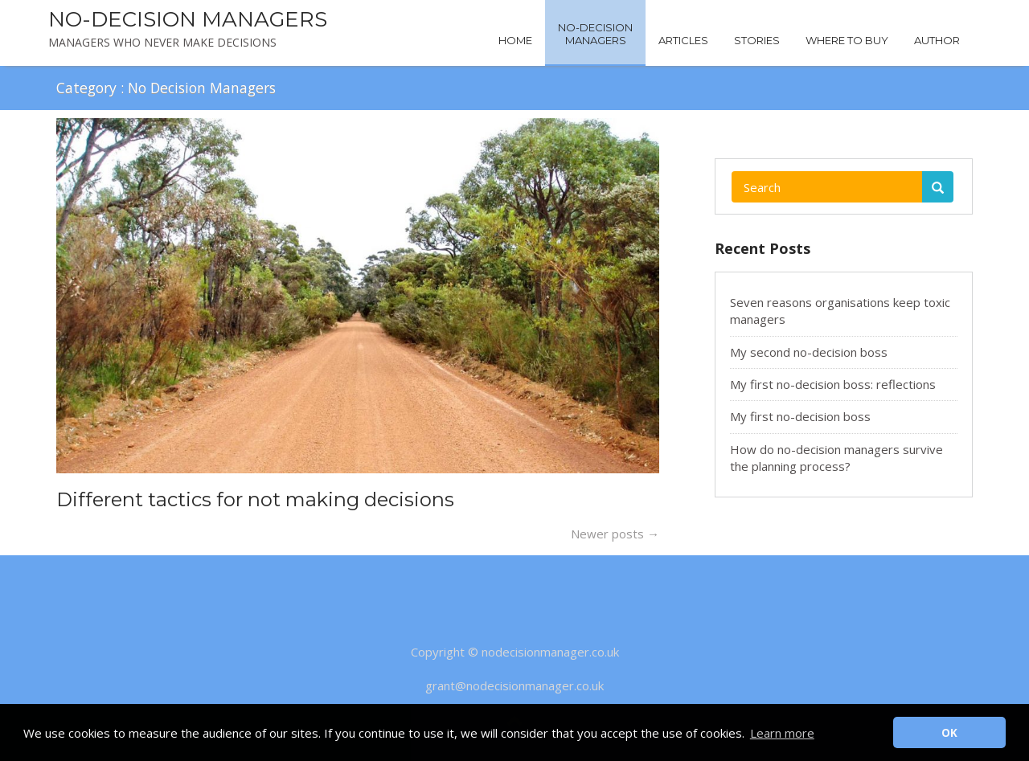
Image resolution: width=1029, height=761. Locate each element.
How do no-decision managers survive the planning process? (836, 457)
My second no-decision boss (809, 352)
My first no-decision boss (800, 416)
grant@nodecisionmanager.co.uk (514, 685)
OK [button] (949, 733)
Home (515, 40)
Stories (757, 40)
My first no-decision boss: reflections (833, 384)
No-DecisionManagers (595, 34)
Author (937, 40)
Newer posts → (615, 534)
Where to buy (847, 40)
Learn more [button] (782, 733)
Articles (683, 40)
